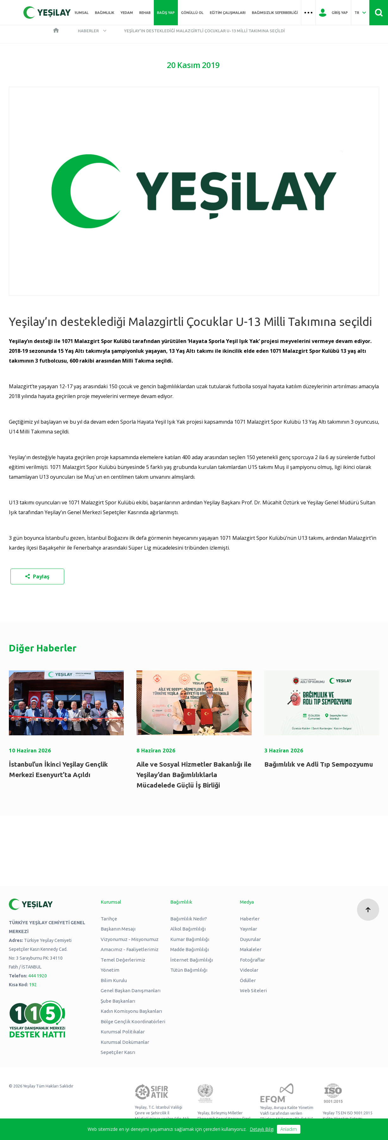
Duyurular (250, 939)
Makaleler (250, 949)
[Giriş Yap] (333, 12)
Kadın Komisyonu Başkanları (131, 1011)
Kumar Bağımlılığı (189, 939)
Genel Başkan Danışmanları (130, 990)
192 (33, 984)
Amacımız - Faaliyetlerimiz (130, 949)
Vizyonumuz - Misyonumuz (130, 939)
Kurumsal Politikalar (123, 1031)
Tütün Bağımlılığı (188, 970)
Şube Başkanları (118, 1001)
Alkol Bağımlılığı (188, 928)
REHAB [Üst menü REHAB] (145, 13)
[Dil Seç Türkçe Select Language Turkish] (360, 12)
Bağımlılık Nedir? (188, 918)
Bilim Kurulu (114, 980)
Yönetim (110, 970)
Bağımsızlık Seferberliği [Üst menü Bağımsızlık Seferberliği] (275, 13)
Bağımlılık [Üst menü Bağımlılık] (104, 13)
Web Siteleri (253, 990)
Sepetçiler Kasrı (118, 1052)
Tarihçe (109, 918)
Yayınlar (248, 928)
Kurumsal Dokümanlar (125, 1042)
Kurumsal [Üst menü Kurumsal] (79, 13)
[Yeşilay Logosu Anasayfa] (47, 12)
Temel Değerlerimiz (123, 959)
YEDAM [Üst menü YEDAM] (127, 13)
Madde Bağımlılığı (189, 949)
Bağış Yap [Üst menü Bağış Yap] (166, 13)
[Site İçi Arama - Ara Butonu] (378, 12)
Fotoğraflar (252, 959)
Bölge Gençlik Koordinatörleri (133, 1021)
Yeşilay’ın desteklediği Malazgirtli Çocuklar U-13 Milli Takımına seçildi (204, 30)
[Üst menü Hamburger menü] (308, 12)
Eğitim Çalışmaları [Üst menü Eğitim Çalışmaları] (228, 13)
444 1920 (37, 975)
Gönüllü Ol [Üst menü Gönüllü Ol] (192, 13)
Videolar (249, 970)
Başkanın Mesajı (118, 928)
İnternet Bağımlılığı (191, 959)
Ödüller (248, 980)
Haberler (88, 30)
